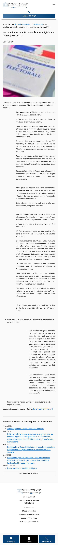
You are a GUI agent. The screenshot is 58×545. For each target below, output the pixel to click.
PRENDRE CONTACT (29, 16)
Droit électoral (37, 24)
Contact (28, 542)
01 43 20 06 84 (29, 497)
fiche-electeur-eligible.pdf (43, 409)
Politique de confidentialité (29, 514)
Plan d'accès (11, 542)
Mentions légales (29, 511)
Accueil (18, 24)
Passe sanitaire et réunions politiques (22, 468)
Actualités (26, 24)
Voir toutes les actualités (29, 473)
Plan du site (29, 507)
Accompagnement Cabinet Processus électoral (25, 429)
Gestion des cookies (29, 518)
